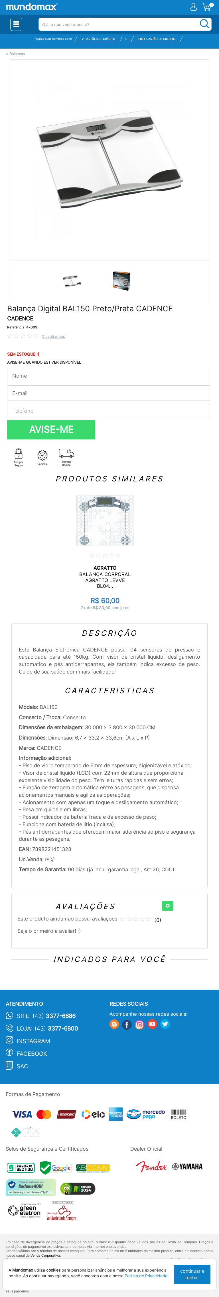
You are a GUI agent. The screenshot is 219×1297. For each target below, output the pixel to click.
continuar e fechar (192, 1274)
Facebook (32, 1053)
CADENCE (20, 318)
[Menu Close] (16, 24)
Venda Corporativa (45, 1255)
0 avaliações (53, 336)
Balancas (17, 54)
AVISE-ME (51, 429)
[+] (167, 906)
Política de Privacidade (146, 1275)
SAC (22, 1066)
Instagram (33, 1041)
